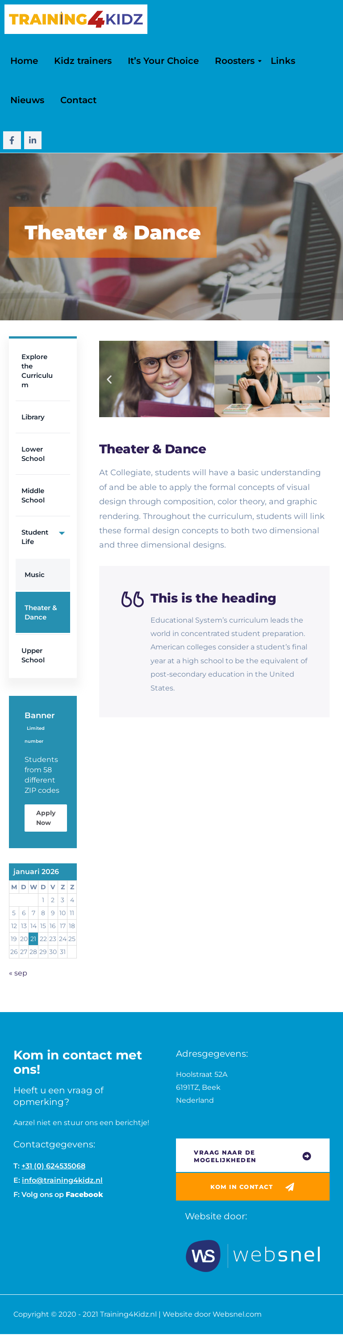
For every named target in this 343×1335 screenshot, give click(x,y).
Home (24, 60)
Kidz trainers (83, 60)
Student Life (45, 532)
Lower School (33, 454)
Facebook (84, 1194)
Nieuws (27, 100)
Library (33, 417)
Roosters (235, 60)
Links (283, 60)
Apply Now (45, 818)
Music (35, 574)
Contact (78, 100)
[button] (109, 379)
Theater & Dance (41, 612)
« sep (18, 973)
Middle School (33, 495)
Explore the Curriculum (37, 370)
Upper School (33, 655)
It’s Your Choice (163, 60)
